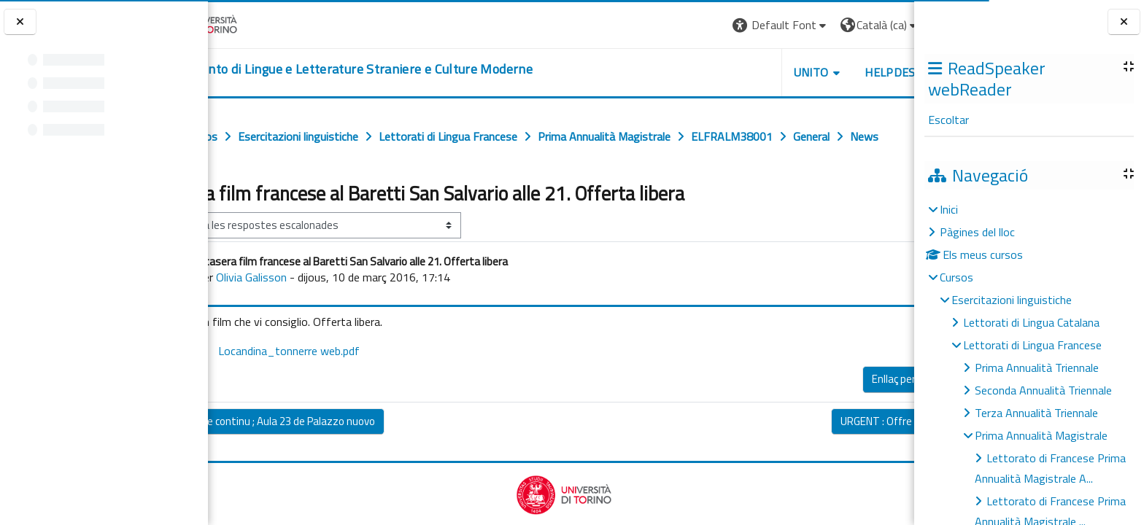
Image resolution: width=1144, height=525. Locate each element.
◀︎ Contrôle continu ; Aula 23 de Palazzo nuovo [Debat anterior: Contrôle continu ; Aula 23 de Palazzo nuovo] (329, 453)
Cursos (956, 277)
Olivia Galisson (312, 309)
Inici (949, 209)
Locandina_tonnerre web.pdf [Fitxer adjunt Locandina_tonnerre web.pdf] (340, 383)
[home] (402, 69)
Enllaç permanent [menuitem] (845, 410)
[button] (713, 25)
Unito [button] (743, 72)
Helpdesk (826, 72)
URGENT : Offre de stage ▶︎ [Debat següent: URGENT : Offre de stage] (836, 453)
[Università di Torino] (253, 23)
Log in (888, 25)
